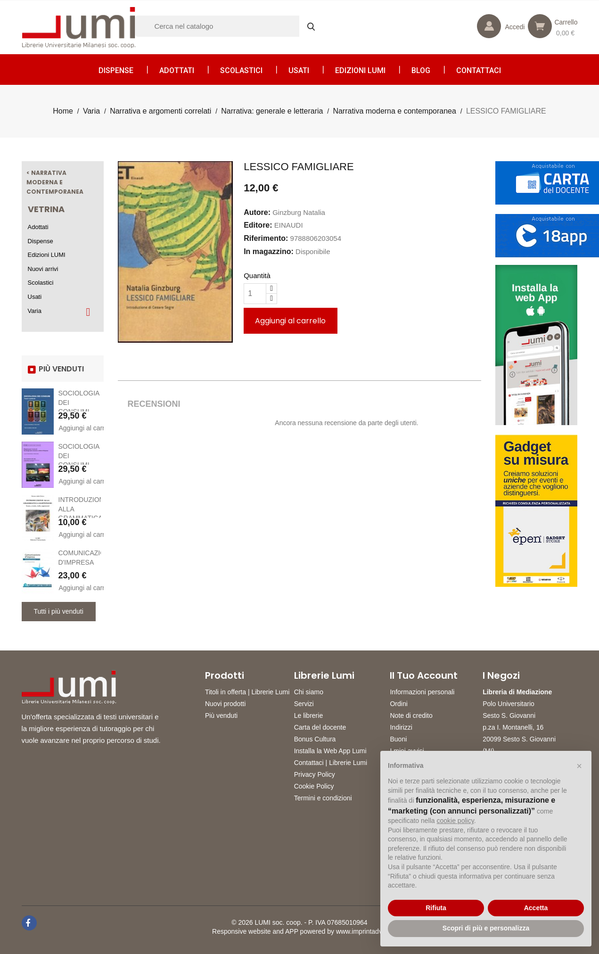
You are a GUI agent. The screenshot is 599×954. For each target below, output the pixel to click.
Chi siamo (308, 692)
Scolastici (241, 70)
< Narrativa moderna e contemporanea (54, 182)
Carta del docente (320, 727)
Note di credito (411, 715)
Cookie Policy (314, 786)
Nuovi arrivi (43, 268)
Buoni (398, 739)
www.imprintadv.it (361, 931)
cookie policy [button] (455, 820)
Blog (420, 70)
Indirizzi (401, 727)
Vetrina (46, 209)
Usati (298, 70)
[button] (579, 765)
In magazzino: (269, 251)
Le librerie (308, 715)
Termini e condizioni (323, 798)
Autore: (257, 212)
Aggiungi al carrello (80, 428)
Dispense (115, 70)
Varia (34, 310)
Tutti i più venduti (58, 611)
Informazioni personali (422, 692)
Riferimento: (266, 238)
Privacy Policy (314, 774)
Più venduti (221, 715)
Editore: (258, 225)
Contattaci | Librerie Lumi (330, 762)
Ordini (398, 703)
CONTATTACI (478, 70)
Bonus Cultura (315, 739)
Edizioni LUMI (360, 70)
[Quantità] (255, 293)
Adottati (176, 70)
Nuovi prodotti (225, 703)
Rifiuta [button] (436, 908)
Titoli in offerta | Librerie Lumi (247, 692)
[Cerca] (229, 26)
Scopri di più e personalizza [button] (486, 928)
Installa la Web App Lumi (330, 751)
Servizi (304, 703)
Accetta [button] (536, 908)
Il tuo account (424, 675)
